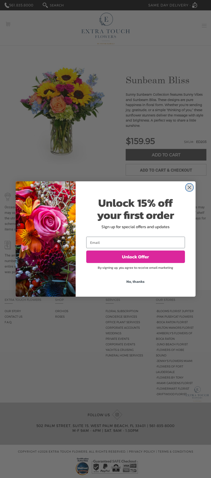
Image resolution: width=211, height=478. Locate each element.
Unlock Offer (135, 256)
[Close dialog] (189, 187)
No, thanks (135, 281)
